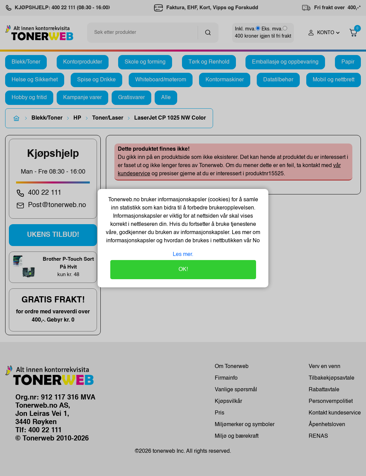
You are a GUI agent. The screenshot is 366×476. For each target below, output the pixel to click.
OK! (183, 269)
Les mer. (183, 254)
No (255, 241)
